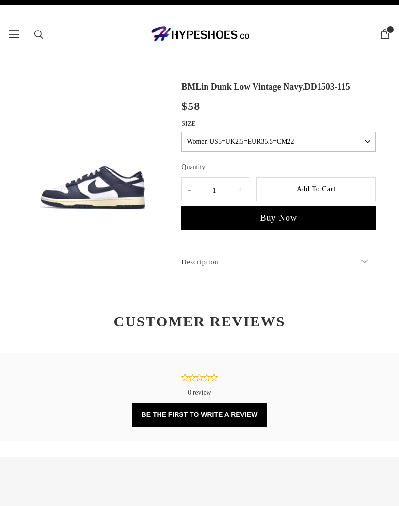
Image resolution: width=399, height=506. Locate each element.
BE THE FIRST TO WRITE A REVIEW (200, 414)
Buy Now (278, 218)
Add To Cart (316, 189)
